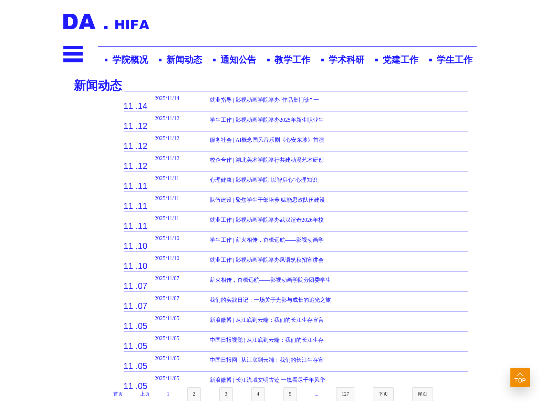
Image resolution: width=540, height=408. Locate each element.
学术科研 (346, 60)
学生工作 (455, 60)
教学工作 (292, 60)
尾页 (422, 394)
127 (345, 394)
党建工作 (400, 60)
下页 (383, 394)
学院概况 (130, 60)
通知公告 (238, 60)
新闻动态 (184, 60)
